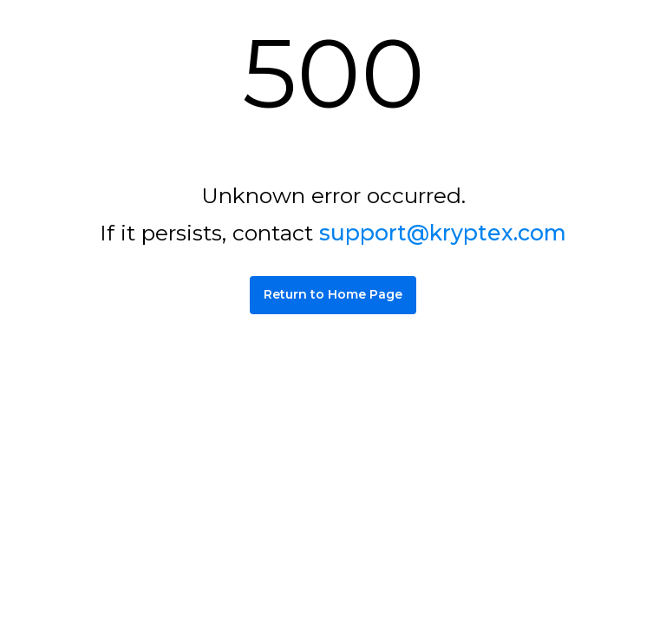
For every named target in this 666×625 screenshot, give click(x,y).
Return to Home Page (333, 294)
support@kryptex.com (442, 233)
